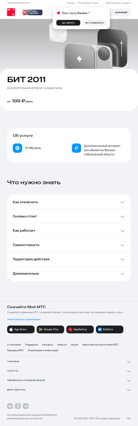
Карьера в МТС (15, 350)
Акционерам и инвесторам (43, 350)
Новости (62, 345)
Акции (74, 345)
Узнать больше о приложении (23, 319)
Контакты (47, 345)
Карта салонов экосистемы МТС (100, 345)
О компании (14, 345)
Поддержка (31, 345)
